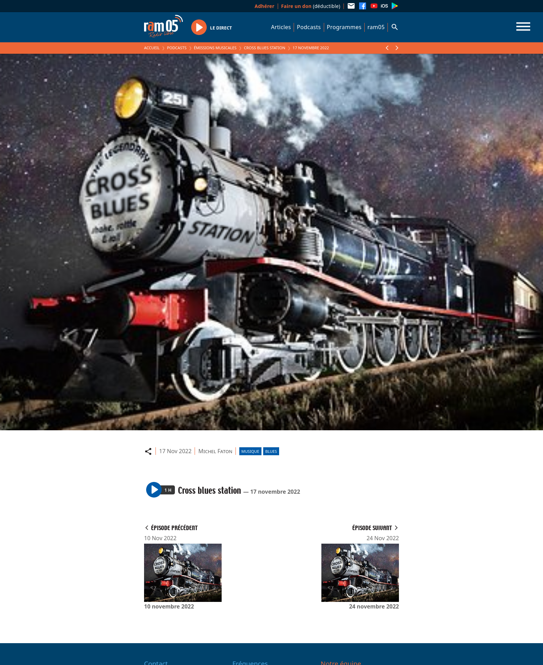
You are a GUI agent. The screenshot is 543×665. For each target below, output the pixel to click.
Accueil (152, 47)
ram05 (376, 27)
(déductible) (310, 6)
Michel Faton (215, 451)
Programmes (344, 27)
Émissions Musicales (215, 47)
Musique (250, 451)
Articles (281, 27)
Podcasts (309, 27)
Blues (271, 451)
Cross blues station (264, 47)
